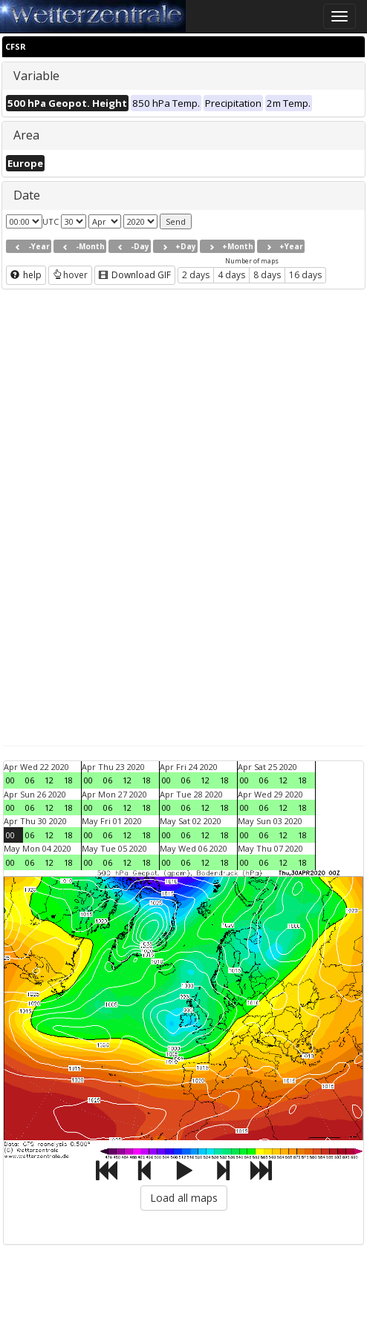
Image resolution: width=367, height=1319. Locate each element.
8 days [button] (267, 275)
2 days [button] (196, 275)
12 (49, 780)
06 (29, 780)
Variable (36, 76)
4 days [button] (231, 275)
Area (26, 135)
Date (26, 195)
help (26, 275)
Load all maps (184, 1198)
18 (68, 780)
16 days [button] (305, 275)
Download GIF (135, 275)
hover (70, 275)
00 (10, 780)
